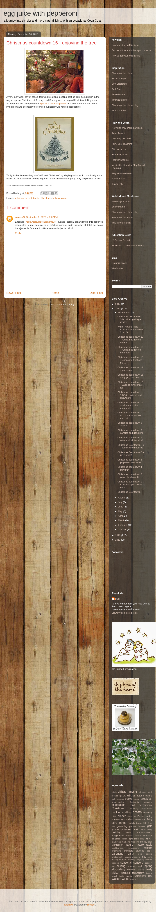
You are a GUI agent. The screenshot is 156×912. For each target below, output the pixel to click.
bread (136, 799)
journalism (147, 835)
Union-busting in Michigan (125, 45)
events (138, 820)
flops (150, 823)
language (116, 838)
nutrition (148, 847)
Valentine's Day (143, 876)
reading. (132, 859)
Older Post (96, 292)
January (122, 529)
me (128, 842)
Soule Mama (118, 94)
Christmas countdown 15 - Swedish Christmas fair (130, 385)
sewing (121, 866)
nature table (144, 844)
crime (114, 816)
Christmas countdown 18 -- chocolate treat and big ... (130, 360)
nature (129, 844)
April (120, 515)
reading (123, 859)
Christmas (46, 198)
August (122, 497)
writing (137, 879)
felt (144, 823)
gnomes (115, 829)
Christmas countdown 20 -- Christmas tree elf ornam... (130, 339)
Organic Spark (119, 263)
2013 (118, 308)
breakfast (146, 798)
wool (132, 879)
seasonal (126, 862)
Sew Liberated (119, 83)
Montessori (117, 844)
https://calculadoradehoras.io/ (41, 221)
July (120, 502)
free (113, 826)
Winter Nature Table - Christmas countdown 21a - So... (130, 329)
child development (141, 805)
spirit (139, 866)
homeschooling (144, 832)
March (121, 520)
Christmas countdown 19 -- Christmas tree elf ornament (130, 350)
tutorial (129, 876)
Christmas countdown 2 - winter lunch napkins (130, 475)
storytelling (118, 869)
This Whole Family (121, 222)
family (132, 823)
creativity (147, 812)
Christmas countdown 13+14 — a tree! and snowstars (129, 395)
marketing (116, 842)
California (134, 802)
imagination (118, 835)
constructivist (146, 809)
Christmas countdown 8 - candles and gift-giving (130, 431)
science (115, 863)
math (124, 842)
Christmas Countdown (129, 492)
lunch (149, 838)
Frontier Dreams (120, 160)
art (124, 795)
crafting (127, 812)
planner (128, 857)
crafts (137, 812)
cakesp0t (20, 217)
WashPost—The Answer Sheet (128, 245)
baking (148, 795)
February (123, 525)
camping (148, 802)
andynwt (68, 904)
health (136, 829)
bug (117, 598)
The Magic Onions (121, 201)
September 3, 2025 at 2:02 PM (42, 217)
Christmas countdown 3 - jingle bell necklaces (130, 461)
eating (149, 816)
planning (136, 857)
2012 (118, 535)
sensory (138, 862)
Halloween (126, 829)
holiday (56, 198)
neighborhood (117, 848)
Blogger (91, 904)
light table (134, 838)
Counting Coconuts (122, 138)
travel (114, 876)
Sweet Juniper (119, 78)
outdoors (128, 850)
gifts (149, 826)
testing (149, 873)
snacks (131, 866)
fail (143, 819)
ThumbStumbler (120, 99)
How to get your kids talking (126, 55)
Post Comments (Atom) (62, 304)
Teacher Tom (118, 178)
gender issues (137, 826)
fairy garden (119, 822)
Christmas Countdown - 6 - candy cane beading (130, 446)
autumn (140, 795)
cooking (116, 812)
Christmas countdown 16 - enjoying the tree (130, 376)
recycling (140, 860)
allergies (142, 792)
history (149, 829)
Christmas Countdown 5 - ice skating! (130, 454)
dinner (122, 816)
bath (113, 799)
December (124, 312)
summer (131, 869)
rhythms (148, 859)
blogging (120, 799)
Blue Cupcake (119, 110)
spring (148, 866)
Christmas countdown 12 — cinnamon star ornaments (130, 405)
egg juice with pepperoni (40, 13)
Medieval (135, 842)
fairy (149, 819)
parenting (117, 853)
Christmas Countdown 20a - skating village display (129, 319)
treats (121, 876)
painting (140, 850)
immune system (133, 836)
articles (130, 795)
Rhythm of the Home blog (125, 105)
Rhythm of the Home (122, 73)
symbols (141, 870)
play (144, 856)
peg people (145, 854)
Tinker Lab (117, 184)
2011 (118, 539)
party (131, 853)
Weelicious (117, 268)
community (133, 808)
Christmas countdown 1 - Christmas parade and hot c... (130, 484)
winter (64, 198)
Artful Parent (118, 133)
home (128, 832)
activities (19, 198)
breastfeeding (118, 802)
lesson (124, 839)
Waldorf (116, 878)
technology (138, 873)
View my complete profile (125, 612)
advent (28, 198)
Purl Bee (116, 89)
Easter (140, 816)
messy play (146, 841)
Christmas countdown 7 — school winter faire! (130, 439)
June (121, 506)
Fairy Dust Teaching (122, 144)
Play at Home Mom (122, 173)
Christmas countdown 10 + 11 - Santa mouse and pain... (130, 415)
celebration (118, 804)
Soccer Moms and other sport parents (131, 50)
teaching (125, 873)
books (36, 198)
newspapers (133, 848)
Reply (18, 233)
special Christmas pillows (53, 103)
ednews (116, 819)
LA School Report (121, 240)
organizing (116, 851)
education (127, 819)
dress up (132, 816)
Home (55, 292)
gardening (122, 826)
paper (149, 851)
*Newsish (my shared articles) (127, 128)
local (142, 839)
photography (117, 857)
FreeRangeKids (120, 154)
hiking (143, 829)
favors (139, 823)
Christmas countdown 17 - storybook (130, 369)
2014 (118, 304)
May (120, 511)
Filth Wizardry (119, 149)
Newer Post (13, 292)
